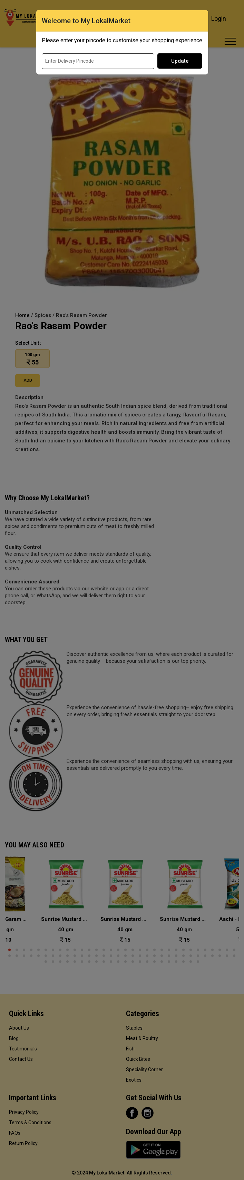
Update (180, 61)
